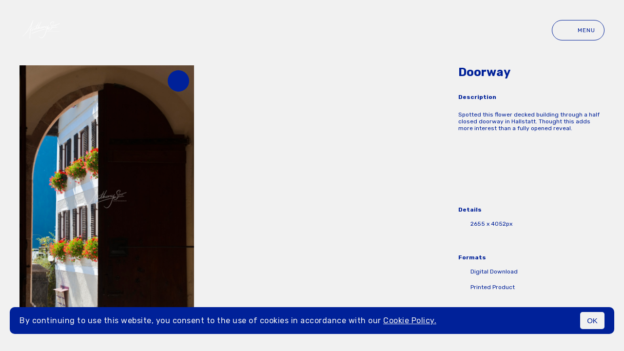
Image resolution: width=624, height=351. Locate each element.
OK (592, 320)
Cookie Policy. (409, 320)
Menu (578, 30)
